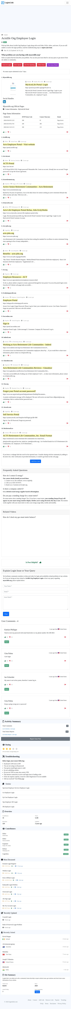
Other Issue (41, 64)
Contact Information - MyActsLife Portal (17, 109)
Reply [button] (6, 641)
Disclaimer (53, 1003)
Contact (35, 1000)
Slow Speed (17, 64)
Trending (63, 1000)
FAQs (41, 1003)
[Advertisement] (35, 19)
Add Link (41, 1000)
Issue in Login (7, 64)
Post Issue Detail (53, 65)
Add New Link (35, 461)
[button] (40, 562)
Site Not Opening (30, 64)
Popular (57, 1000)
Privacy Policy (62, 1003)
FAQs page (21, 779)
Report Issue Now (35, 739)
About (29, 1000)
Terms (46, 1003)
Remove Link (50, 1000)
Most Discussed (8, 860)
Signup (37, 992)
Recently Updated (9, 913)
